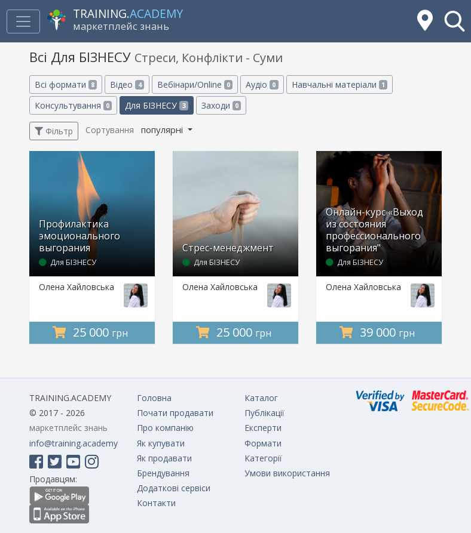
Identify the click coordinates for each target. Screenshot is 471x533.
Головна (154, 397)
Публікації (264, 412)
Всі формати (66, 84)
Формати (263, 443)
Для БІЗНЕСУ (156, 105)
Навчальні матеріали (339, 84)
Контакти (156, 503)
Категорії (263, 458)
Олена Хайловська (76, 286)
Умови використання (287, 473)
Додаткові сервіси (173, 488)
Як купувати (161, 443)
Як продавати (164, 458)
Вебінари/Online (195, 84)
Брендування (163, 473)
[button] (454, 21)
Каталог (261, 397)
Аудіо (262, 84)
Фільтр (54, 131)
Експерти (263, 427)
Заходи (221, 105)
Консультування (73, 105)
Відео (126, 84)
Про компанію (165, 427)
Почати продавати (175, 412)
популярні (163, 129)
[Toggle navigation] (23, 21)
